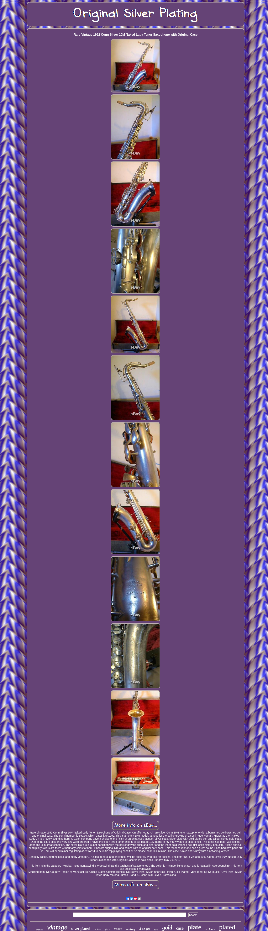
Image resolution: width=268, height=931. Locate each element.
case (180, 928)
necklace (210, 929)
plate (194, 927)
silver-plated (80, 929)
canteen (97, 929)
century (130, 929)
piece (107, 929)
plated (227, 927)
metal (156, 930)
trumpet (40, 929)
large (144, 929)
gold (167, 927)
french (118, 929)
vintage (57, 927)
